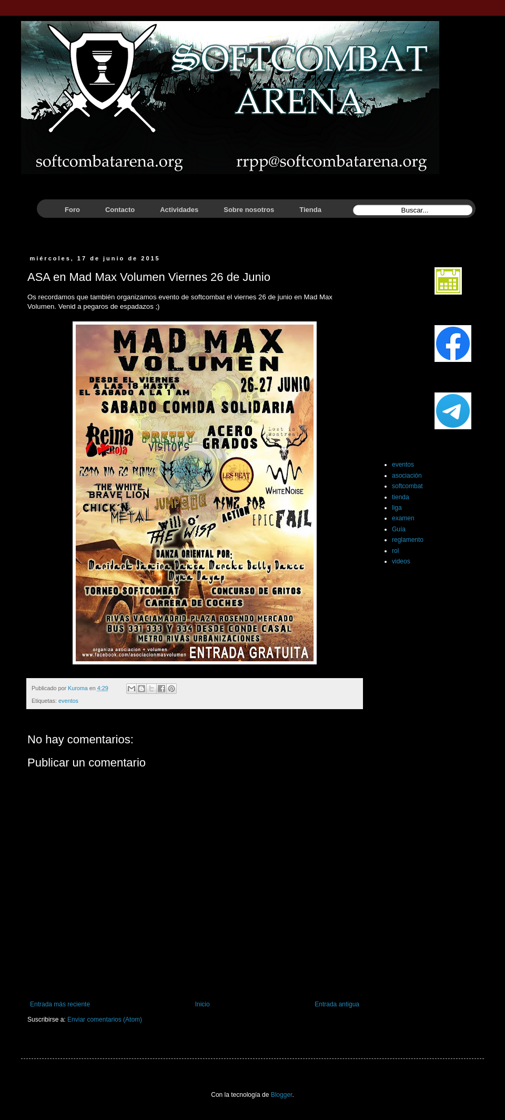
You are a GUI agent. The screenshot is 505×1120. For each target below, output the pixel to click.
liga (397, 507)
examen (403, 518)
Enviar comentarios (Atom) (104, 1019)
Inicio (202, 1004)
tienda (400, 497)
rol (395, 550)
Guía (399, 529)
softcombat (407, 486)
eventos (68, 701)
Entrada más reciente (60, 1004)
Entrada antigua (337, 1004)
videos (401, 561)
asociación (407, 475)
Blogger (281, 1094)
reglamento (407, 539)
